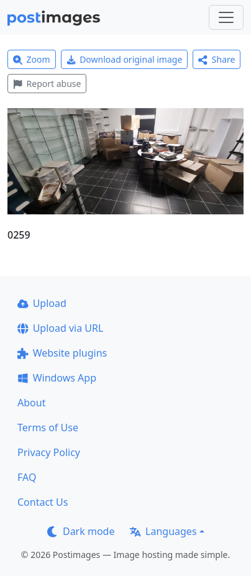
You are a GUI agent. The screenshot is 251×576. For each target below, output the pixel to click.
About (31, 402)
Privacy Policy (48, 452)
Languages (163, 531)
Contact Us (42, 502)
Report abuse (47, 83)
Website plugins (62, 353)
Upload (41, 303)
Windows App (56, 378)
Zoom (31, 59)
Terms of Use (47, 427)
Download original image (124, 59)
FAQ (26, 477)
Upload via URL (60, 328)
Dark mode (80, 531)
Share (216, 59)
